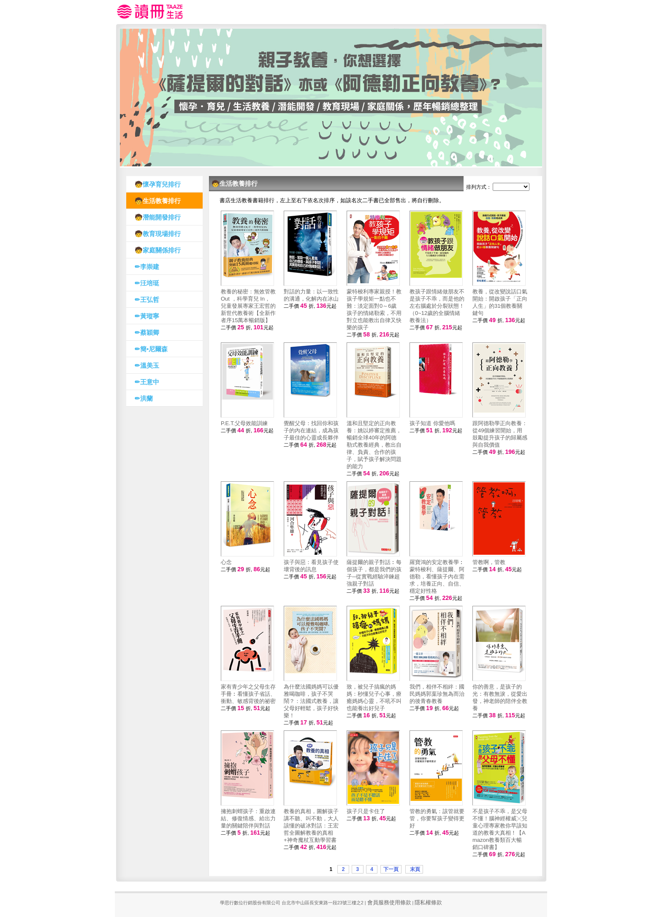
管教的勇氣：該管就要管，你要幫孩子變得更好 (437, 818)
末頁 (414, 869)
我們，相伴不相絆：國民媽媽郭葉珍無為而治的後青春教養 (437, 694)
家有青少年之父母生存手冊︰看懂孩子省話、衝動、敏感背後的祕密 (248, 694)
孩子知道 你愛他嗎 (432, 423)
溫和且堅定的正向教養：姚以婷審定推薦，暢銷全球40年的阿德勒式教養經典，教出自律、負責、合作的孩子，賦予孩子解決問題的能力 (374, 444)
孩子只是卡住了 (366, 811)
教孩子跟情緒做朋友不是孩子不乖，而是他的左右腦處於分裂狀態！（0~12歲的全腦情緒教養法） (437, 305)
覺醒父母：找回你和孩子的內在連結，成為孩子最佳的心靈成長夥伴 (311, 430)
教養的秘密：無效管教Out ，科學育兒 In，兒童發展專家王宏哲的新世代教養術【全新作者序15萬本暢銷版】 (248, 305)
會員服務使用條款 (389, 902)
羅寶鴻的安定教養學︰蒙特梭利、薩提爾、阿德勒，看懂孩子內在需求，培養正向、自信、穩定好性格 (437, 576)
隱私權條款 (428, 902)
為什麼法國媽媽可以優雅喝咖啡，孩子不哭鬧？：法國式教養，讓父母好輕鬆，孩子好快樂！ (311, 701)
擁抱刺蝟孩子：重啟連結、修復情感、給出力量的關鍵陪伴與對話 (248, 818)
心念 (226, 562)
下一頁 (391, 869)
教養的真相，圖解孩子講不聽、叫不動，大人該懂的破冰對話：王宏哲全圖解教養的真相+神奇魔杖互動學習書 (311, 825)
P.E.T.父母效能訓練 (244, 423)
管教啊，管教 (488, 562)
